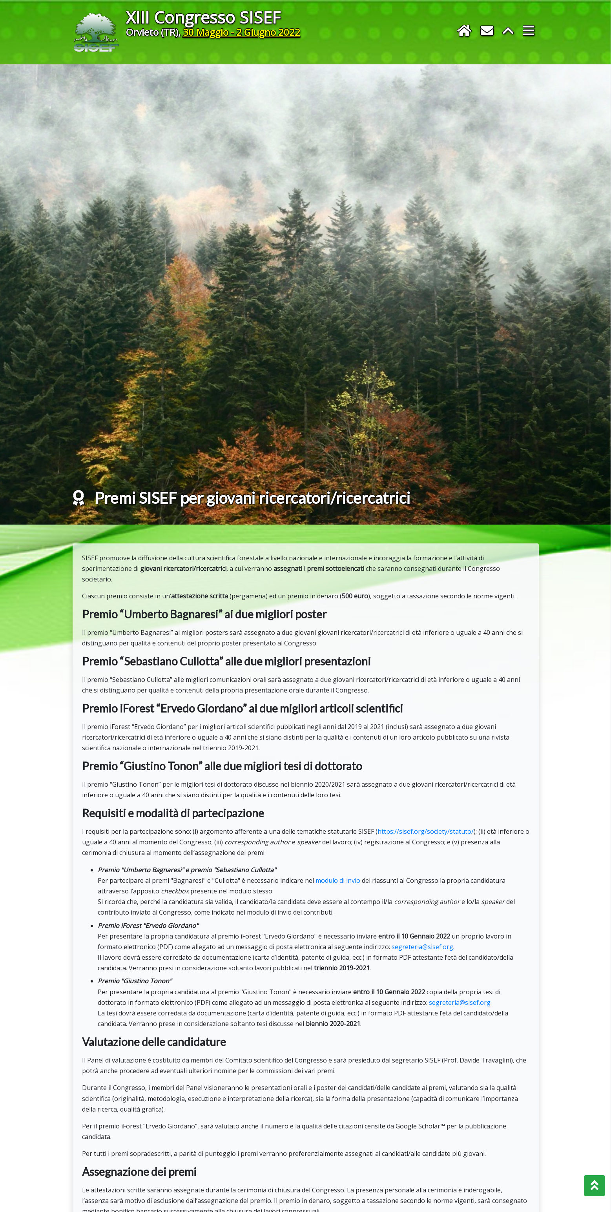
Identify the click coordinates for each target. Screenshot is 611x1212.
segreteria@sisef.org (422, 975)
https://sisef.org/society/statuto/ (426, 859)
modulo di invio (338, 908)
